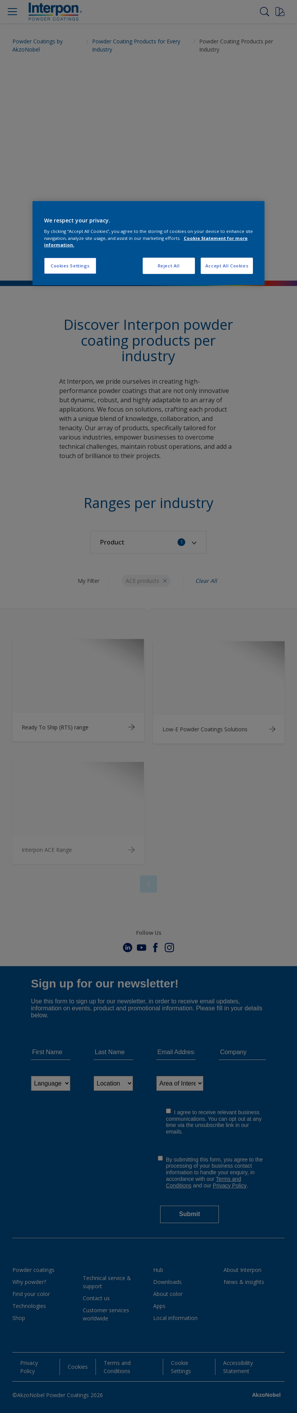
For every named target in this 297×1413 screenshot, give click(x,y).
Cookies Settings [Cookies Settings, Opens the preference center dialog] (70, 266)
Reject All (169, 266)
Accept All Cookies (226, 266)
